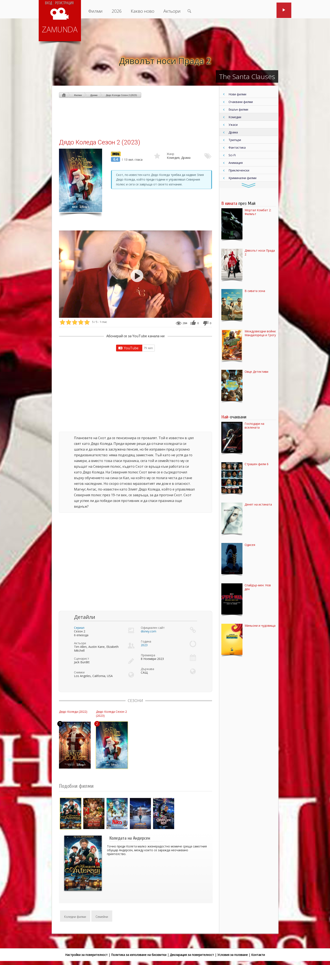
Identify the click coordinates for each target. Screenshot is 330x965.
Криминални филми (242, 178)
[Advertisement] (135, 117)
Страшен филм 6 (256, 464)
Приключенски (239, 170)
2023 (144, 645)
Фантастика (237, 147)
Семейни (102, 917)
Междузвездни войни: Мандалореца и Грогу (260, 333)
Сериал (79, 628)
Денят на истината (258, 504)
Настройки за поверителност (86, 955)
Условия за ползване (232, 955)
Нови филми (237, 94)
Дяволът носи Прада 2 (165, 61)
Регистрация (64, 2)
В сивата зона (255, 291)
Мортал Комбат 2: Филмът (258, 212)
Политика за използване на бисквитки (138, 955)
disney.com (148, 631)
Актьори (172, 11)
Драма (233, 132)
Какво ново (142, 11)
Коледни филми (75, 917)
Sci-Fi (232, 155)
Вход (48, 2)
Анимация (236, 163)
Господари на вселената (254, 425)
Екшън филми (238, 109)
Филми (95, 11)
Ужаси (233, 125)
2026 (117, 11)
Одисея (250, 545)
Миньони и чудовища (260, 626)
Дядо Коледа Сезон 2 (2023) (121, 95)
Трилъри (235, 140)
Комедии (235, 117)
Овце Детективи (256, 372)
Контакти (258, 955)
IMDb (115, 153)
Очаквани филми (241, 102)
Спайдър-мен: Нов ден (258, 587)
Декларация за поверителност (192, 955)
